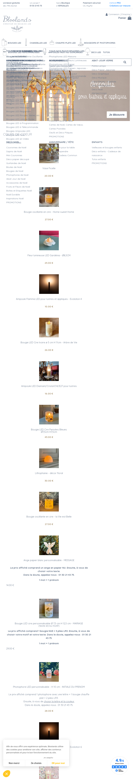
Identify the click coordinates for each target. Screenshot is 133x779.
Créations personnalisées (74, 759)
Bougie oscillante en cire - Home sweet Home (98, 168)
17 (10, 537)
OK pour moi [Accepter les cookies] (58, 763)
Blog (97, 748)
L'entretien (66, 769)
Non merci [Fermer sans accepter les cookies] (14, 763)
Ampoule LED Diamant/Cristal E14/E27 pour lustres (98, 255)
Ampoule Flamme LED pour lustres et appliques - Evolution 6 (98, 467)
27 (98, 175)
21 (98, 516)
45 (35, 306)
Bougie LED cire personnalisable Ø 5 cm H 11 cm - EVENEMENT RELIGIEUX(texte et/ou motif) (35, 511)
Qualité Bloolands (70, 746)
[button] (6, 773)
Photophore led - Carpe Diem (98, 509)
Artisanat (48, 629)
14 (74, 367)
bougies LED (17, 701)
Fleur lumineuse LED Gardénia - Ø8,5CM (34, 212)
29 (10, 434)
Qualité (68, 629)
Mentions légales (39, 767)
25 (35, 219)
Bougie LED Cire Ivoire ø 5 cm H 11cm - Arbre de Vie (35, 255)
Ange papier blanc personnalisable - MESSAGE (98, 342)
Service (86, 629)
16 (98, 262)
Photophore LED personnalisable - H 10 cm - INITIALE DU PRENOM (98, 407)
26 (34, 262)
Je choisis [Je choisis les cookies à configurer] (36, 763)
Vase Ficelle (34, 168)
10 (98, 219)
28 (98, 429)
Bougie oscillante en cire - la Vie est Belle (34, 342)
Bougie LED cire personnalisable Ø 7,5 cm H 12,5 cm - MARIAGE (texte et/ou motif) (35, 408)
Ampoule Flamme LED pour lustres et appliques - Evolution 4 (98, 213)
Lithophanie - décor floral (98, 299)
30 (98, 306)
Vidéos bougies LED (71, 772)
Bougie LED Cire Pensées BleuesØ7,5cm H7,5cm (35, 300)
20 (34, 175)
